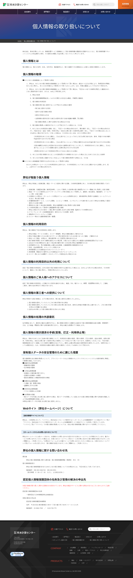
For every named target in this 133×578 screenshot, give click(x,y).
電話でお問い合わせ (82, 5)
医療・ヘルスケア (85, 560)
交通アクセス (66, 5)
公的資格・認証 (85, 553)
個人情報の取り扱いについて (99, 540)
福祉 (72, 560)
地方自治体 (99, 560)
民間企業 (110, 560)
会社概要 (73, 547)
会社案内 (55, 537)
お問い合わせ (101, 537)
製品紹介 (78, 537)
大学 (83, 563)
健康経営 (72, 553)
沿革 (78, 550)
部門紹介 (67, 537)
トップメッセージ (97, 547)
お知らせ (89, 537)
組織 (71, 550)
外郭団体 (74, 563)
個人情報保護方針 (79, 540)
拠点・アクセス (90, 550)
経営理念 (83, 547)
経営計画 (110, 547)
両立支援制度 (104, 550)
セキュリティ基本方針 (59, 540)
